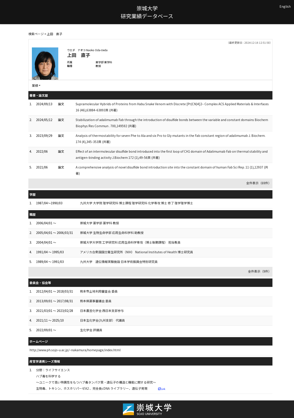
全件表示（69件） (258, 183)
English (285, 6)
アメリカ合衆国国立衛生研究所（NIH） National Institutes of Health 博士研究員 (136, 252)
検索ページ (36, 34)
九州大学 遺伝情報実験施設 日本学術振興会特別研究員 (119, 261)
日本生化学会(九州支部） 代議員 (102, 320)
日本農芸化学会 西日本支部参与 (102, 310)
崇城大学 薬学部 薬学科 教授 (99, 223)
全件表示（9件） (259, 271)
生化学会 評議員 (91, 330)
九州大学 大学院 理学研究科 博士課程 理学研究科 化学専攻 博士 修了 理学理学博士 (136, 203)
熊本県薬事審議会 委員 (95, 301)
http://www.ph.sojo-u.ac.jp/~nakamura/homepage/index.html (75, 350)
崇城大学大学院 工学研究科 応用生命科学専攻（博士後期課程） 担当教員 (130, 242)
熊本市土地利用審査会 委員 (99, 291)
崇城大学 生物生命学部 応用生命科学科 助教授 (112, 232)
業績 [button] (35, 85)
